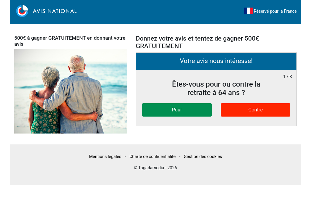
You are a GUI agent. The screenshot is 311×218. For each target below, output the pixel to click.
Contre (255, 110)
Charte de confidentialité (152, 156)
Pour (177, 110)
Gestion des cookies (203, 156)
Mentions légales (105, 156)
